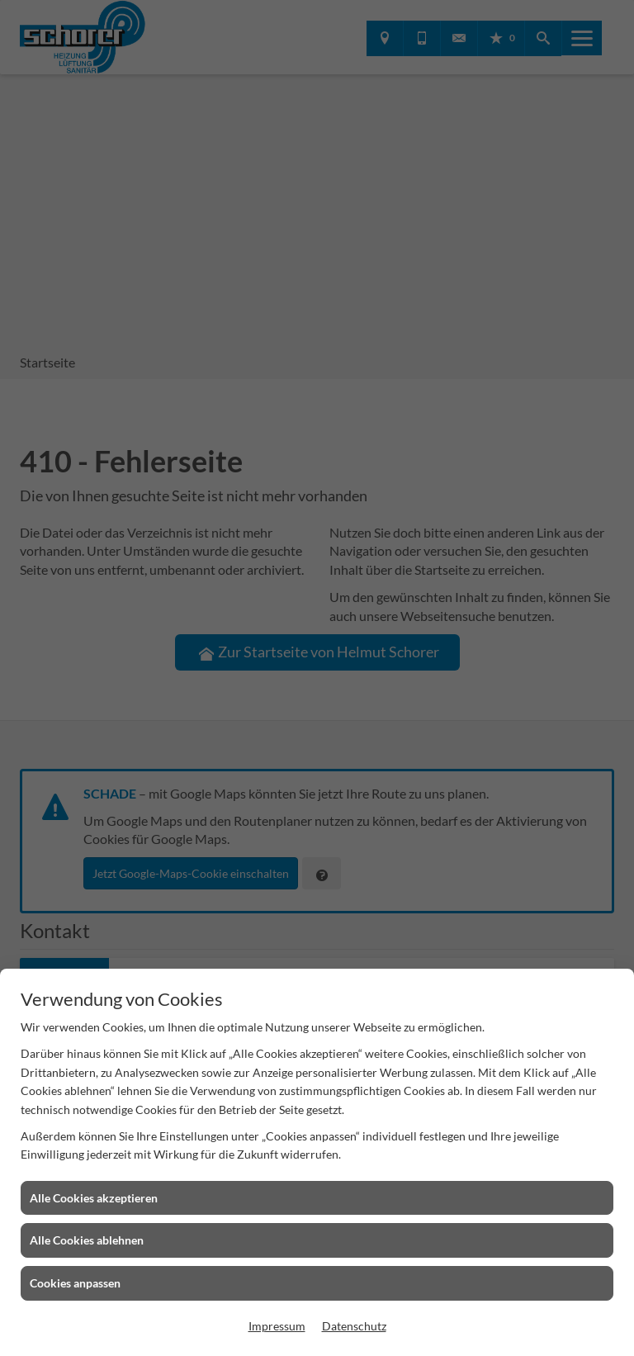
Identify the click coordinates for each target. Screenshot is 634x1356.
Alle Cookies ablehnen (87, 1240)
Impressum (276, 1326)
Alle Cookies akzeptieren (94, 1198)
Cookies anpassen (75, 1283)
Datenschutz (354, 1326)
